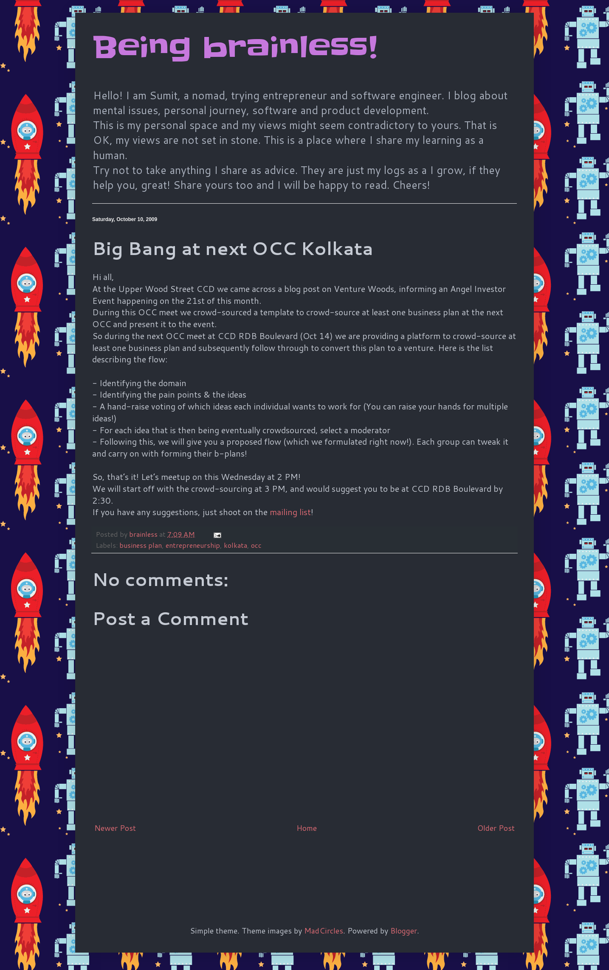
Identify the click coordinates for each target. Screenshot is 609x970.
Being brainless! (234, 47)
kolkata (235, 545)
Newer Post (115, 827)
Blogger (403, 930)
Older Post (496, 827)
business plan (140, 545)
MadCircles (323, 930)
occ (256, 545)
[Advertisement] (246, 865)
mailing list (290, 512)
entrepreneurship (193, 545)
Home (306, 827)
